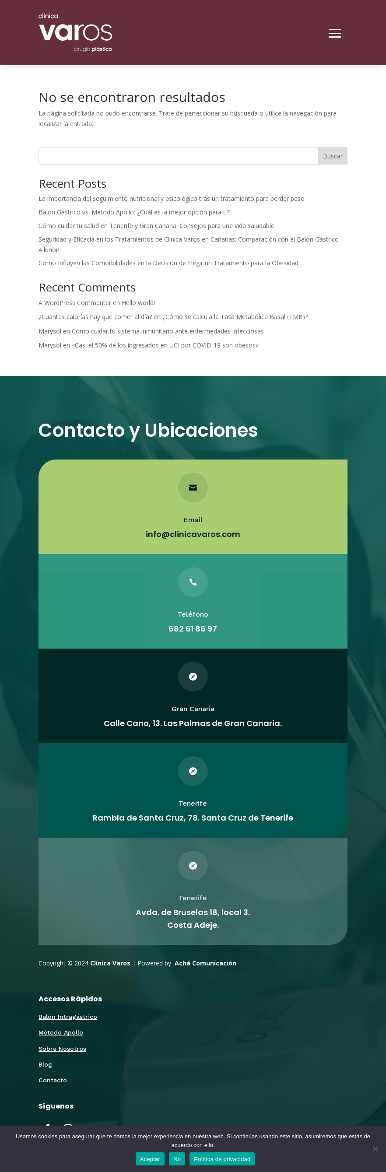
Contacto (53, 1080)
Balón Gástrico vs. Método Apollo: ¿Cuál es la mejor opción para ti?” (135, 212)
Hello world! (138, 302)
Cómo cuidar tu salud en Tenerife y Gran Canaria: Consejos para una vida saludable (156, 225)
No (177, 1159)
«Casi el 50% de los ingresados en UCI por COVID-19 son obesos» (165, 345)
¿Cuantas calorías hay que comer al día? (95, 316)
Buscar (333, 156)
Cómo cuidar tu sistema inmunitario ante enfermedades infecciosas (168, 331)
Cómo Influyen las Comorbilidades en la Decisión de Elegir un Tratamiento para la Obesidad (168, 263)
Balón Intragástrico (68, 1016)
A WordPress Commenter (75, 302)
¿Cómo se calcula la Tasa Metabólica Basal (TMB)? (235, 316)
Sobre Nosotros (62, 1048)
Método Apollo (61, 1032)
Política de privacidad (222, 1159)
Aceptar (150, 1159)
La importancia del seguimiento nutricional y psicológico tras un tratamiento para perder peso (172, 198)
